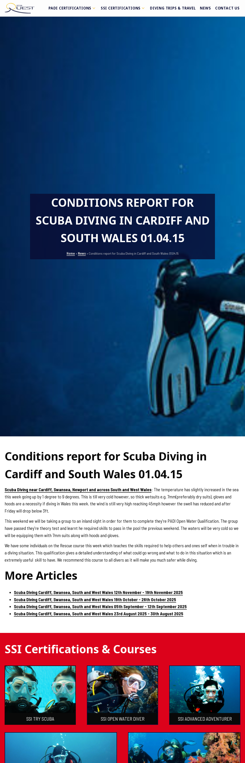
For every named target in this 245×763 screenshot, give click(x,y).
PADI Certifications (73, 8)
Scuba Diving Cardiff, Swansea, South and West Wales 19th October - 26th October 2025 (95, 599)
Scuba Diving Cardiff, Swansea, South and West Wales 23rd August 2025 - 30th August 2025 (98, 613)
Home (71, 253)
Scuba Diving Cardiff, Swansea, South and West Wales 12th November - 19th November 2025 (98, 592)
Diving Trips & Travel (173, 8)
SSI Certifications (123, 8)
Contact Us (227, 8)
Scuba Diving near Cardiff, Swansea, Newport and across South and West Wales (78, 489)
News (205, 8)
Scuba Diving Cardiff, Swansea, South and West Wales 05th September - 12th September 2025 (100, 606)
